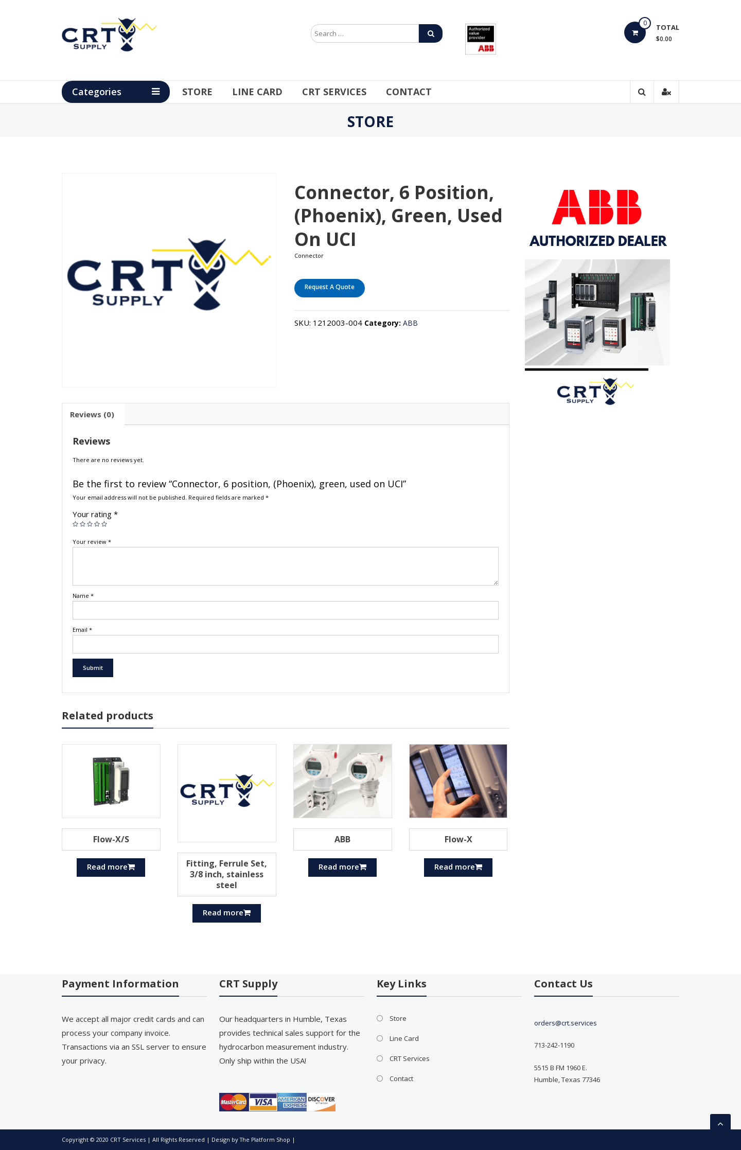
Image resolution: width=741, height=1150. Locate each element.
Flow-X (458, 839)
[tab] (92, 414)
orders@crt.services (565, 1023)
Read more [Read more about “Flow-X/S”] (111, 866)
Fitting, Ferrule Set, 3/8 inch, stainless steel (226, 874)
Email (82, 629)
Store (211, 91)
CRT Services (347, 91)
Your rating (95, 514)
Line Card (270, 91)
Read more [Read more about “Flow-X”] (458, 866)
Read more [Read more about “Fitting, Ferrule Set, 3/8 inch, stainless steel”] (227, 912)
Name (83, 595)
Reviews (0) (92, 414)
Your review (92, 541)
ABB (410, 323)
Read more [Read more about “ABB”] (342, 866)
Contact (422, 91)
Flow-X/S (111, 839)
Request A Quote (330, 286)
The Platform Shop (266, 1139)
